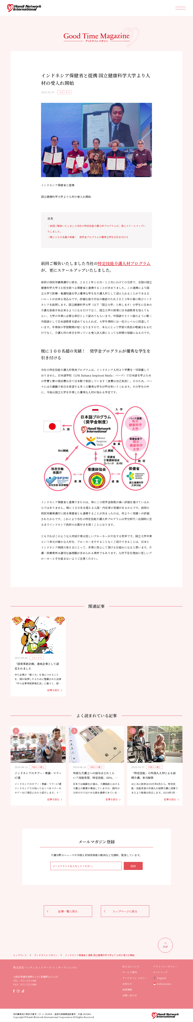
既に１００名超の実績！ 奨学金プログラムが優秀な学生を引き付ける (89, 237)
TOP (165, 946)
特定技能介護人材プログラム (124, 263)
